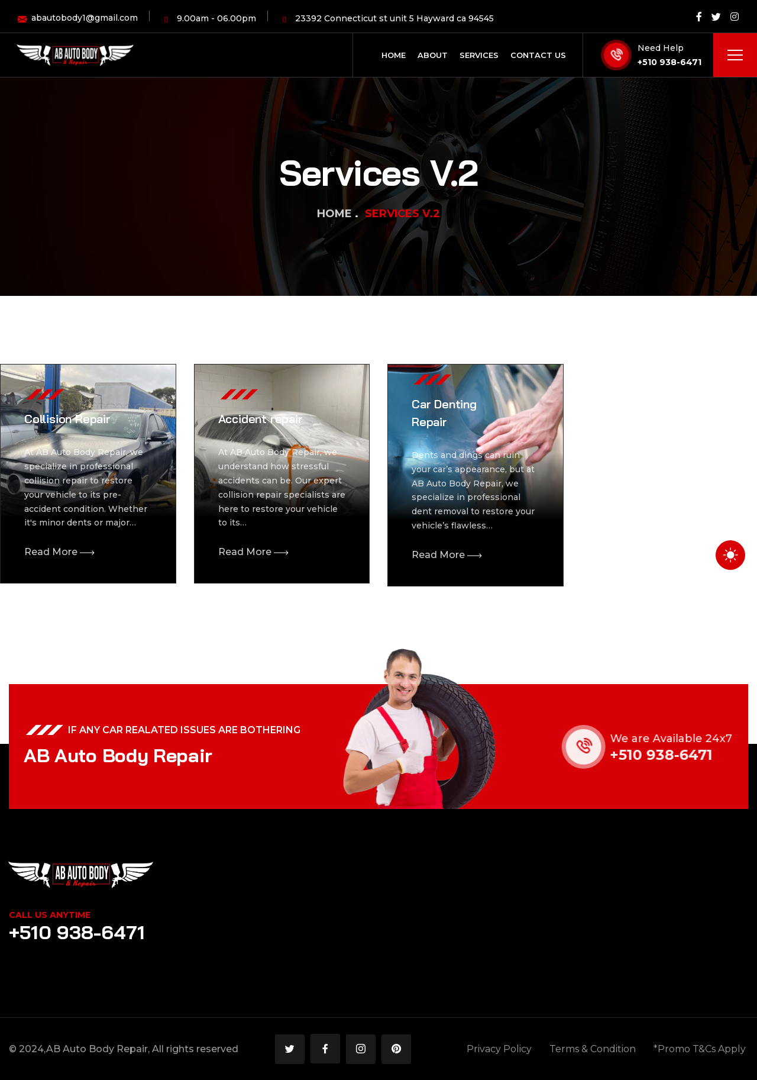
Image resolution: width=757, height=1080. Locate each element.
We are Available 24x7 (682, 738)
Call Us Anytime (49, 915)
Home (334, 213)
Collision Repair (67, 418)
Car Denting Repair (444, 412)
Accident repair (260, 418)
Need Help (661, 48)
